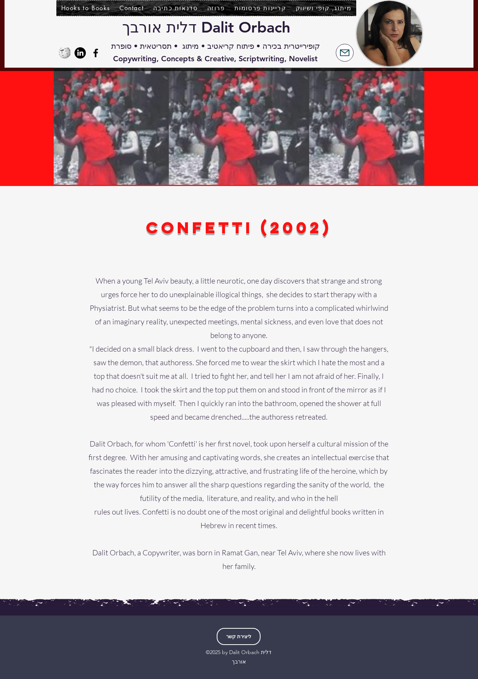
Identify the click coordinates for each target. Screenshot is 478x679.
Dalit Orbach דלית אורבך (206, 27)
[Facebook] (95, 53)
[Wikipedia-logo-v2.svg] (64, 53)
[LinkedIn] (80, 53)
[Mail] (345, 53)
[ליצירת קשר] (239, 636)
